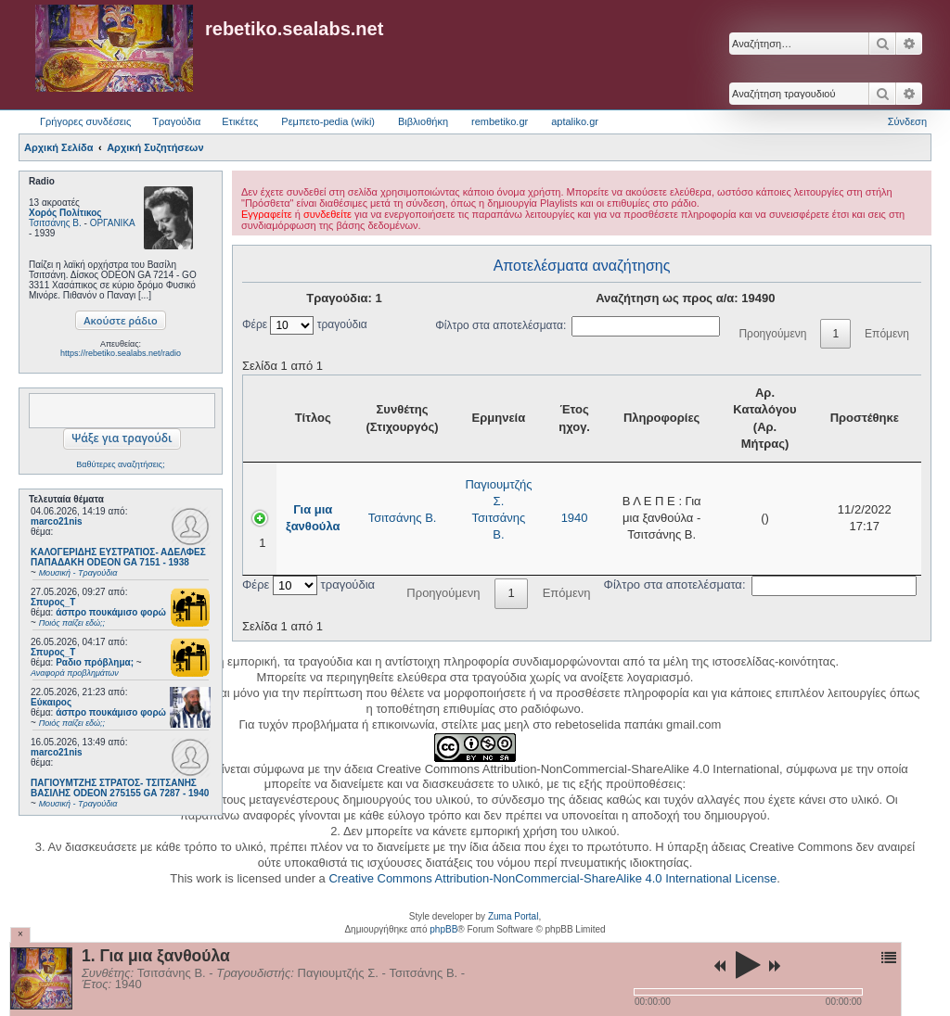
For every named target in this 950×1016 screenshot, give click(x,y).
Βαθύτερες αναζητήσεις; (120, 464)
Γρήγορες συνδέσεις (85, 121)
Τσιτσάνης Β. (55, 223)
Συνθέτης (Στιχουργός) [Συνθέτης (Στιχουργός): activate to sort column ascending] (402, 417)
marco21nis (57, 521)
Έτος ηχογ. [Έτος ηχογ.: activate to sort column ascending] (574, 417)
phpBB (443, 929)
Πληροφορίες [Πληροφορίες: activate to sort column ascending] (661, 418)
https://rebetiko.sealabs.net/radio (120, 353)
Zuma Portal (513, 916)
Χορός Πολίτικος (65, 213)
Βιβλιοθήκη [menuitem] (423, 121)
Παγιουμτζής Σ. (498, 492)
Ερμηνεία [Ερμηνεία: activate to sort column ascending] (499, 418)
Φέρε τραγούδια (304, 324)
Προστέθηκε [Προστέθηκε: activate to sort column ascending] (864, 418)
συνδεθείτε (327, 214)
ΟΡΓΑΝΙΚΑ (112, 223)
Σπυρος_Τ (53, 602)
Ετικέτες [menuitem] (240, 121)
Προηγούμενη (772, 333)
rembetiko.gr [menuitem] (499, 121)
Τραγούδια (176, 121)
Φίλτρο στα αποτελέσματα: (577, 325)
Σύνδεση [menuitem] (907, 121)
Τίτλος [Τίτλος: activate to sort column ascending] (313, 418)
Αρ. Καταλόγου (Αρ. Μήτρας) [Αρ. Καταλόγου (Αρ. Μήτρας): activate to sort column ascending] (764, 418)
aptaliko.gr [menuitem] (574, 121)
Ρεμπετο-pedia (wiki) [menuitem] (328, 121)
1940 (574, 518)
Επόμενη (887, 333)
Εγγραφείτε (266, 214)
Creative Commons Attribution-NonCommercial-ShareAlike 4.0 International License (552, 878)
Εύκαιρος (51, 702)
